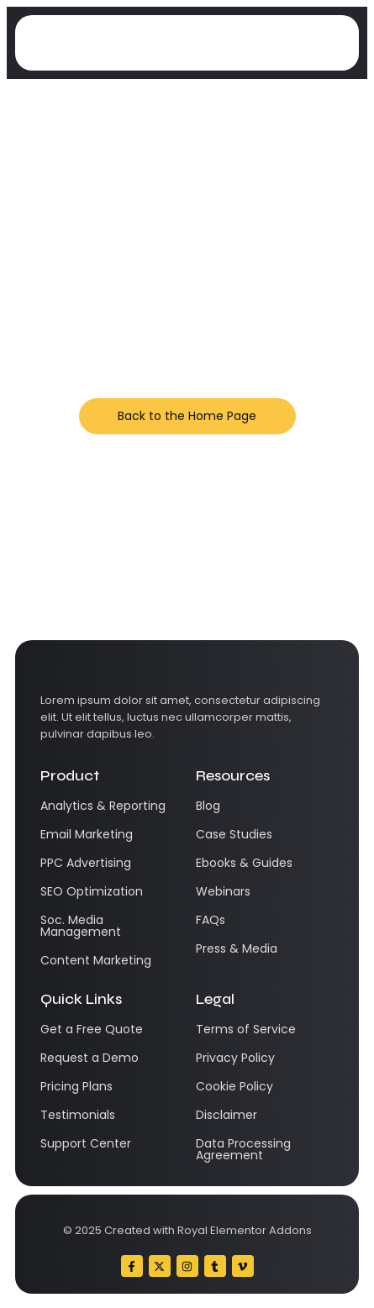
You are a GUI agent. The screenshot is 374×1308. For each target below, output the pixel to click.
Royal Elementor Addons (244, 1230)
